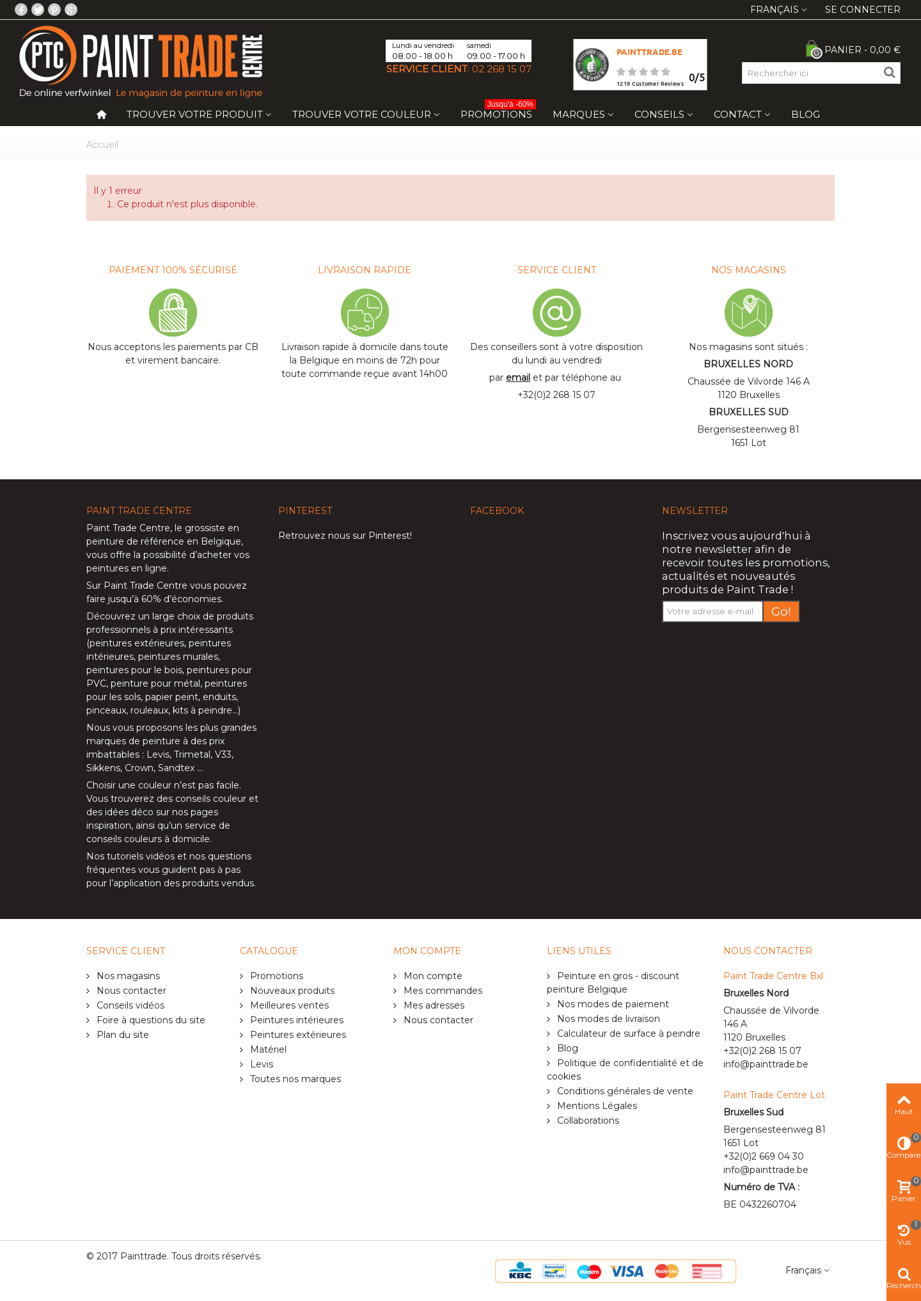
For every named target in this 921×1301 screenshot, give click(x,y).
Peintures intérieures (295, 1020)
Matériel (267, 1049)
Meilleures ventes (288, 1005)
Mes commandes (441, 990)
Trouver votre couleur (361, 114)
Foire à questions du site (149, 1020)
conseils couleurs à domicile (148, 839)
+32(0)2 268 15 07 (556, 395)
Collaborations (587, 1120)
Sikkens (103, 768)
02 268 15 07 (501, 69)
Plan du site (121, 1035)
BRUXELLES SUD (749, 412)
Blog (805, 114)
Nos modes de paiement (612, 1004)
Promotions (498, 111)
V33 (223, 754)
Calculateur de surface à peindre (627, 1033)
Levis (157, 754)
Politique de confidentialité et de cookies (625, 1069)
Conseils (659, 114)
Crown (139, 768)
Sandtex (176, 768)
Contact (738, 114)
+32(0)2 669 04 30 (763, 1156)
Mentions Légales (596, 1106)
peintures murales (178, 656)
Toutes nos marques (294, 1079)
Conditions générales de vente (624, 1091)
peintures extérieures (137, 643)
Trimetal (192, 754)
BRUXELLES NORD (748, 364)
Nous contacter (130, 990)
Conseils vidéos (129, 1005)
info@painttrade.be (765, 1064)
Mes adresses (432, 1005)
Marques (579, 114)
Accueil (102, 144)
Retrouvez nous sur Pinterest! (345, 535)
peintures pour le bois (134, 670)
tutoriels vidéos (141, 856)
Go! (781, 611)
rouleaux (149, 710)
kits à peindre (202, 710)
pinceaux (106, 710)
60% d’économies (181, 599)
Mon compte (431, 976)
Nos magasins (127, 976)
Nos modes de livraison (607, 1019)
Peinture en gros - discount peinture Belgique (613, 982)
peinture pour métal (155, 683)
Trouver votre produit (195, 114)
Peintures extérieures (297, 1035)
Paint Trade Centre (128, 528)
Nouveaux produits (291, 990)
